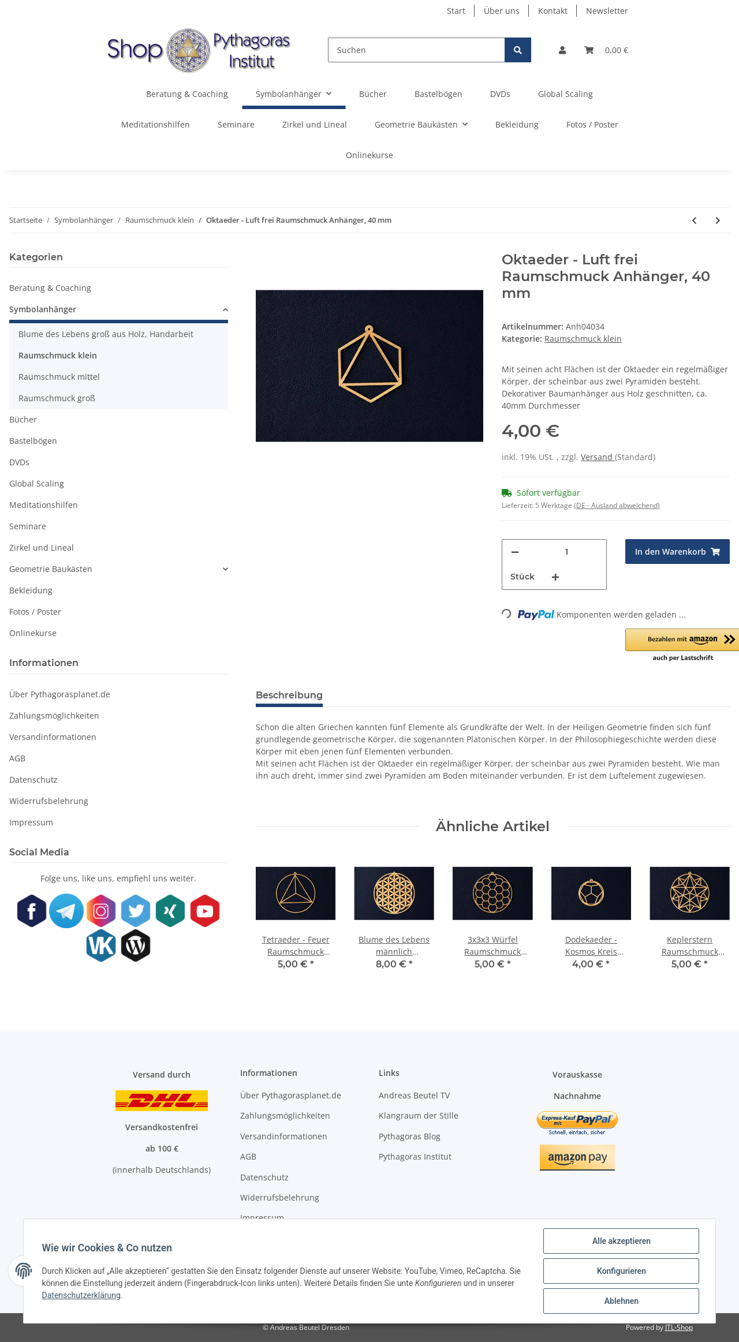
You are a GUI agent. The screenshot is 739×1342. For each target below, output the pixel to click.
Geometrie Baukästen (50, 568)
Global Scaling (36, 483)
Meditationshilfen (43, 504)
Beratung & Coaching (50, 287)
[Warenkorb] (606, 50)
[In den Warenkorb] (677, 551)
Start (456, 10)
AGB (17, 758)
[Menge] (566, 552)
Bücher (23, 419)
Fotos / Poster (35, 611)
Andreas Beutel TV (414, 1095)
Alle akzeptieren (621, 1241)
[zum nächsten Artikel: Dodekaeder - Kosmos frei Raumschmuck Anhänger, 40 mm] (718, 220)
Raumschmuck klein (583, 338)
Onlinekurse (33, 632)
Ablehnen (621, 1301)
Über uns (502, 10)
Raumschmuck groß (56, 397)
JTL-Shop (679, 1327)
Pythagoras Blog (410, 1136)
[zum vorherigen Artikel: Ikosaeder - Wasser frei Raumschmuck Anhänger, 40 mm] (694, 220)
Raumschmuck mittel (59, 376)
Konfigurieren (620, 1271)
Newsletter (607, 10)
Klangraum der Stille (418, 1115)
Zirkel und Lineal (41, 547)
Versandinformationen (52, 736)
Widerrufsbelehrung (48, 800)
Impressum (31, 822)
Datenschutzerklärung (81, 1295)
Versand (598, 456)
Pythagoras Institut (415, 1156)
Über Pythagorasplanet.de (59, 694)
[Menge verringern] (515, 552)
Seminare (27, 526)
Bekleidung (31, 590)
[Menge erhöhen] (555, 577)
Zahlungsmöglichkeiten (54, 715)
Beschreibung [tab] (289, 695)
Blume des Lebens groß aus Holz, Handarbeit (105, 333)
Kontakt (553, 10)
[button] (562, 50)
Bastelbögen (33, 440)
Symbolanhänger (42, 309)
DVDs (19, 462)
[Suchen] (416, 50)
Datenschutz (33, 779)
